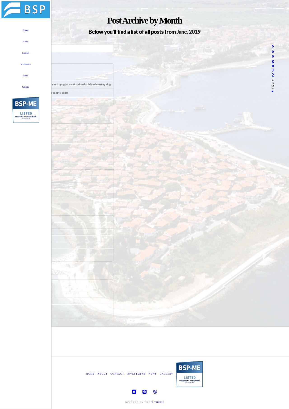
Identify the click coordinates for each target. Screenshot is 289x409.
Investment (136, 374)
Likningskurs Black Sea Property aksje (44, 92)
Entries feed (26, 301)
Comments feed (28, 307)
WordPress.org (28, 314)
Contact (117, 374)
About (102, 374)
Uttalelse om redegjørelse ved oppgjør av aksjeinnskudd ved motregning (65, 84)
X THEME (157, 402)
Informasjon (27, 76)
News (153, 374)
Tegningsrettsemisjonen (35, 67)
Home (90, 374)
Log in (24, 294)
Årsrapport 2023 (30, 101)
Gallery (166, 374)
